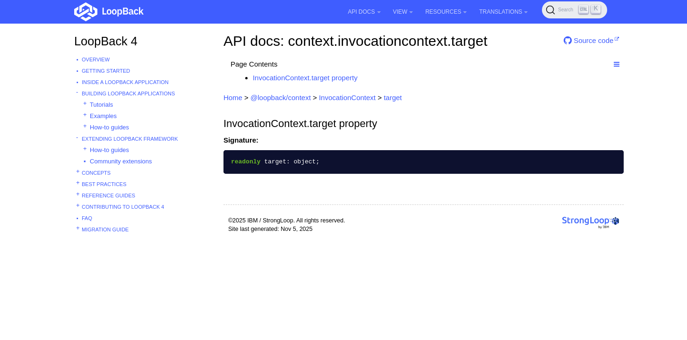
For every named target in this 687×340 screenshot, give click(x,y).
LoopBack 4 (105, 41)
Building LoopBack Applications (128, 93)
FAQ (87, 218)
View (403, 11)
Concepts (96, 173)
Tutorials (101, 104)
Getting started (106, 71)
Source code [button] (588, 40)
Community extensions (121, 161)
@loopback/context (280, 98)
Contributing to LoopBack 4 (123, 207)
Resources (446, 11)
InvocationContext (347, 98)
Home (232, 98)
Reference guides (108, 195)
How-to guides (109, 127)
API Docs (364, 11)
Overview (96, 59)
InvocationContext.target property (305, 78)
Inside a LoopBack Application (125, 82)
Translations (503, 11)
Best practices (104, 184)
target (393, 98)
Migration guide (105, 229)
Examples (103, 115)
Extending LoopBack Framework (130, 139)
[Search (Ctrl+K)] (574, 9)
